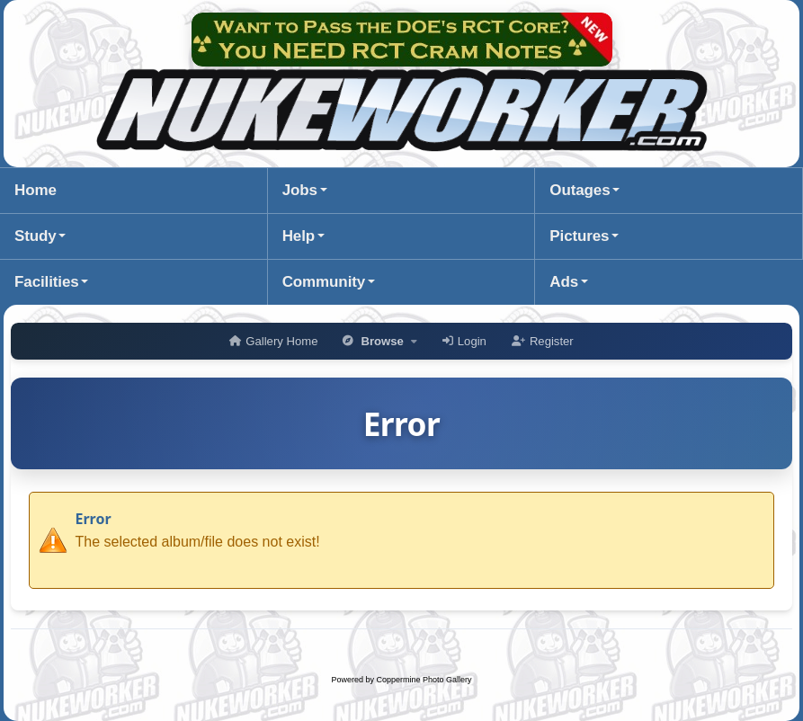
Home (35, 190)
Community (323, 281)
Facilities (46, 281)
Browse (379, 341)
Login (464, 341)
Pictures (579, 236)
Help (298, 236)
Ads (563, 281)
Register (543, 341)
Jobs (299, 190)
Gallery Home (273, 341)
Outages (579, 190)
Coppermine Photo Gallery (423, 679)
